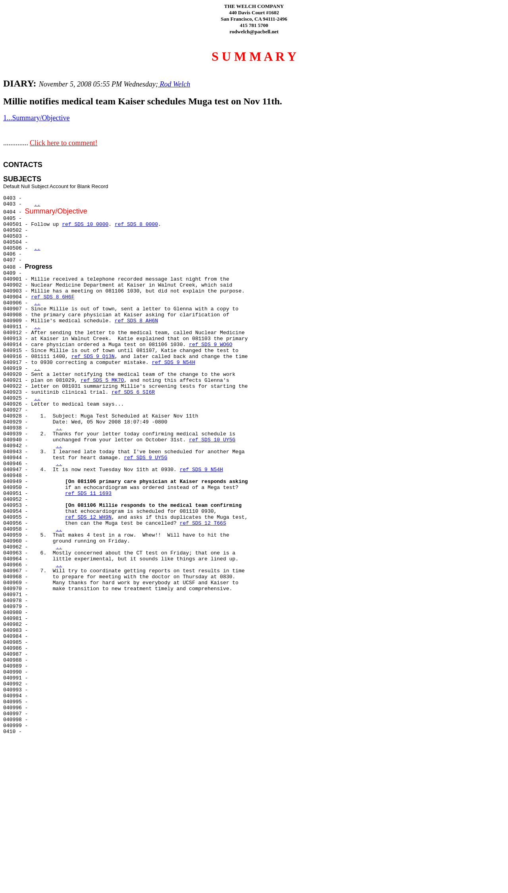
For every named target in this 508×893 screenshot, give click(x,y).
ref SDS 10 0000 (85, 224)
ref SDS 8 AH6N (136, 321)
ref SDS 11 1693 (88, 494)
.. (37, 204)
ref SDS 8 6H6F (52, 297)
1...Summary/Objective (36, 118)
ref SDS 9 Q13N (93, 357)
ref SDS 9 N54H (173, 363)
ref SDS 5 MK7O (102, 380)
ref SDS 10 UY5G (212, 440)
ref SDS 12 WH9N (88, 517)
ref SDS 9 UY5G (145, 458)
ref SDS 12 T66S (203, 523)
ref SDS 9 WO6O (210, 345)
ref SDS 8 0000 (136, 224)
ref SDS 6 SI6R (133, 392)
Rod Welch (174, 84)
